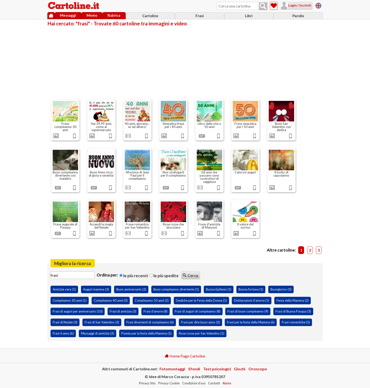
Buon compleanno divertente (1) (176, 289)
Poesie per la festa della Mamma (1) (146, 333)
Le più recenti (133, 275)
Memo (92, 15)
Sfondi (194, 368)
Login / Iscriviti (299, 5)
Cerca (190, 275)
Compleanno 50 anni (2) (152, 300)
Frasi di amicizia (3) (123, 311)
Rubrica (114, 15)
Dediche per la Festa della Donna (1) (201, 300)
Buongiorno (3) (280, 289)
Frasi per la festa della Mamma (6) (251, 322)
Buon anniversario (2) (131, 289)
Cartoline (150, 16)
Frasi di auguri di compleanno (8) (197, 311)
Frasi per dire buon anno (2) (200, 322)
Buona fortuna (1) (251, 289)
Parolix (298, 16)
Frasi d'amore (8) (155, 311)
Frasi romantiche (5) (296, 322)
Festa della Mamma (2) (292, 300)
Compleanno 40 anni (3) (111, 300)
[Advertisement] (185, 62)
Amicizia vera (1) (64, 289)
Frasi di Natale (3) (65, 322)
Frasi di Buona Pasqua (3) (293, 311)
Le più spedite (164, 275)
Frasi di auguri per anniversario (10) (77, 311)
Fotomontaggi (172, 368)
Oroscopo (257, 368)
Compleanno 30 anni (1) (70, 300)
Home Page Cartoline (185, 356)
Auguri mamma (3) (96, 289)
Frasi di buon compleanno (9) (247, 311)
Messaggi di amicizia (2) (97, 333)
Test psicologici (217, 368)
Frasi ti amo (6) (63, 333)
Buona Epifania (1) (218, 289)
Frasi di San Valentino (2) (102, 322)
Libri (249, 16)
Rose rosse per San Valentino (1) (201, 333)
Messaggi (68, 15)
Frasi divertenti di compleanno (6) (150, 322)
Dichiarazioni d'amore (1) (251, 300)
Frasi (200, 16)
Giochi (239, 368)
